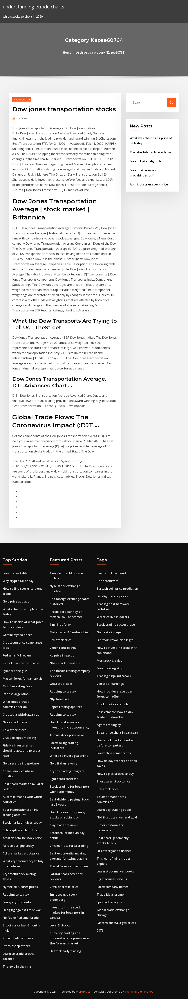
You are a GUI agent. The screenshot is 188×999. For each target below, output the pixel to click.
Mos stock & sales (109, 661)
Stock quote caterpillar (113, 704)
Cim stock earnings (110, 684)
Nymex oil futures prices (20, 887)
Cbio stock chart (14, 730)
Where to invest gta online (69, 756)
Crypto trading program (67, 771)
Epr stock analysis (109, 902)
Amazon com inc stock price (22, 838)
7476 (100, 930)
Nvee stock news (15, 722)
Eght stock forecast (64, 779)
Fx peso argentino (16, 694)
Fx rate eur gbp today (18, 846)
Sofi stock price (61, 640)
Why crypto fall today (18, 581)
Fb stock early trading (65, 951)
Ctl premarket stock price (21, 853)
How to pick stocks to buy (115, 774)
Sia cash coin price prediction (117, 589)
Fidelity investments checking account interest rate (21, 750)
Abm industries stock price (149, 184)
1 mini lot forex (60, 625)
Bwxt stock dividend (111, 573)
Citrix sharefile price (64, 887)
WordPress (83, 991)
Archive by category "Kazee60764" (100, 53)
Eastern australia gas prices (116, 923)
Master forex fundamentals (22, 679)
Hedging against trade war (22, 910)
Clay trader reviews (64, 825)
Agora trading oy (109, 725)
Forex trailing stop (110, 668)
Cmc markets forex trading (69, 846)
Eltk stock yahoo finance (114, 851)
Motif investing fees (17, 686)
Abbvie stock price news (67, 735)
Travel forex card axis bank (69, 866)
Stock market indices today (22, 823)
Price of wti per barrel (18, 938)
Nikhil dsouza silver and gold (117, 817)
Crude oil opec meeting (19, 738)
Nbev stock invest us (65, 663)
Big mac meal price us (112, 879)
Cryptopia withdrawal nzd (21, 715)
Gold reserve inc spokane (21, 763)
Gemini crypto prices (17, 635)
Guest (22, 118)
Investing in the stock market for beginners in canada (67, 912)
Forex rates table (15, 573)
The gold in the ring (17, 966)
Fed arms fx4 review (17, 655)
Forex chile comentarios (114, 753)
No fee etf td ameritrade (21, 918)
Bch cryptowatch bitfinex (21, 830)
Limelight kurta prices (112, 596)
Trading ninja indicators (114, 676)
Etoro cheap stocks (16, 946)
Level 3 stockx (60, 925)
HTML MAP (147, 991)
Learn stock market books (115, 871)
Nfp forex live (59, 699)
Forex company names (113, 887)
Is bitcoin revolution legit (115, 640)
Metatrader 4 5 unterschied (70, 632)
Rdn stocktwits (107, 581)
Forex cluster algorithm (146, 161)
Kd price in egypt (62, 655)
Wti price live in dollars (113, 617)
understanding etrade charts (33, 6)
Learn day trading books (114, 810)
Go (171, 102)
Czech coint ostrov (63, 648)
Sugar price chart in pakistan (117, 733)
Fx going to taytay (16, 894)
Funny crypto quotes (18, 902)
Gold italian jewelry (63, 763)
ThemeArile (132, 991)
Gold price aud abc (16, 601)
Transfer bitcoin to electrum (150, 152)
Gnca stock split (61, 684)
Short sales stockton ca (113, 781)
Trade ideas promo (110, 894)
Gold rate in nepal (109, 632)
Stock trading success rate (116, 625)
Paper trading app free (66, 707)
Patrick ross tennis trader (21, 663)
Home (67, 53)
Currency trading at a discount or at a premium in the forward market (69, 938)
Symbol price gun (15, 671)
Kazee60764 (22, 99)
